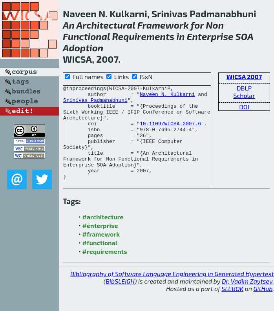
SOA (244, 36)
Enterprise (210, 36)
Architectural (106, 25)
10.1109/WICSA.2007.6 (170, 131)
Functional (86, 36)
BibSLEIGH (120, 300)
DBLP (244, 88)
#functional (100, 261)
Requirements (143, 36)
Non (215, 25)
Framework (163, 25)
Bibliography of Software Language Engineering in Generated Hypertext (172, 292)
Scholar (244, 95)
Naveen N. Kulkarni (167, 96)
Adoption (83, 47)
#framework (101, 253)
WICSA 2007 (244, 76)
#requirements (104, 270)
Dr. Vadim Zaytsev (247, 300)
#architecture (103, 235)
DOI (244, 106)
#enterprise (100, 244)
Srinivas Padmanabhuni (95, 103)
